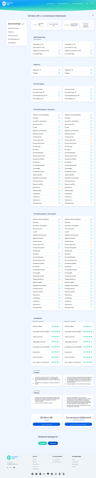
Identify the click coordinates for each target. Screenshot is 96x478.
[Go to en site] (56, 474)
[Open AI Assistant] (14, 467)
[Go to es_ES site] (64, 474)
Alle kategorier (75, 464)
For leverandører (56, 459)
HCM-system (53, 443)
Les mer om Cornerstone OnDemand (85, 25)
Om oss (34, 459)
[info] (93, 15)
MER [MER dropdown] (87, 3)
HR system (42, 443)
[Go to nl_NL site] (60, 474)
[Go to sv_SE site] (32, 474)
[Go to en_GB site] (52, 474)
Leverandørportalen (56, 461)
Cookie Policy (36, 469)
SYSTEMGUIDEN (50, 3)
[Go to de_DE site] (48, 474)
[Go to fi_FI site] (44, 474)
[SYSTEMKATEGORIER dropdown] (63, 3)
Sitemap (74, 466)
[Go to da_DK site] (36, 474)
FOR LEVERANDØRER (77, 3)
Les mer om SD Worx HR (53, 24)
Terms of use (35, 466)
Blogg (73, 459)
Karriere (34, 461)
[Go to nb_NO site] (40, 474)
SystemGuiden (75, 461)
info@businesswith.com (12, 464)
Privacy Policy (36, 464)
